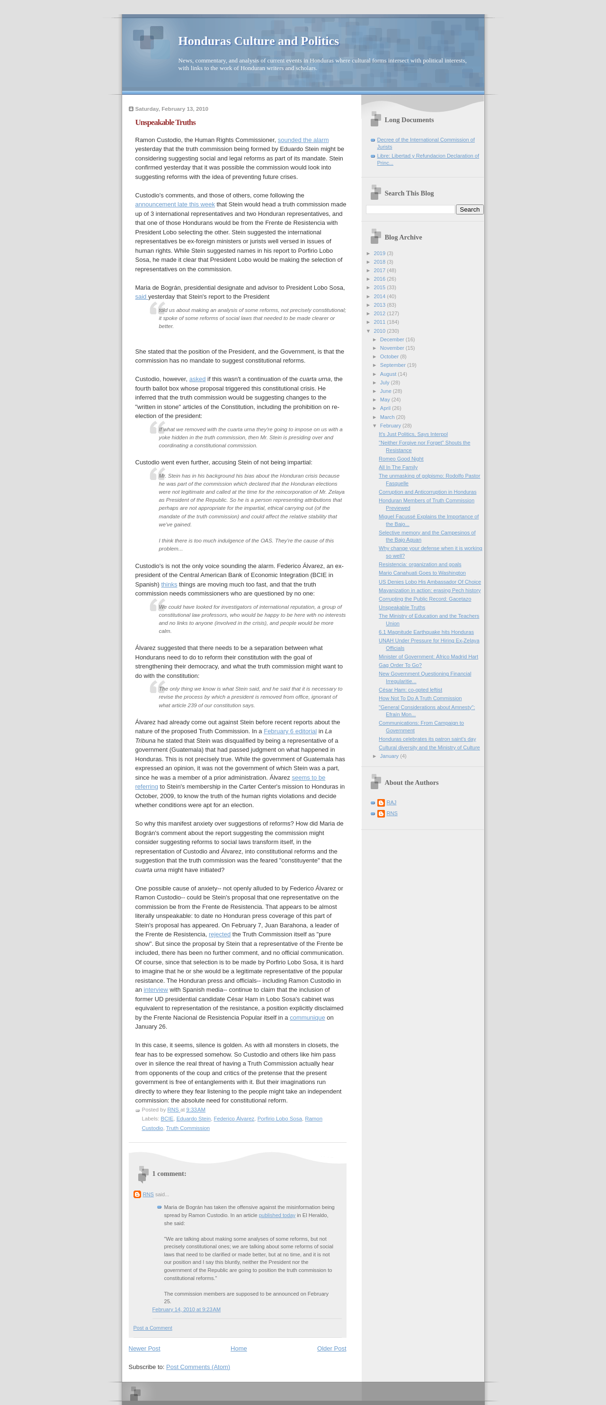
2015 (380, 287)
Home (239, 1348)
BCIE (167, 1118)
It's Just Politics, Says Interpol (413, 434)
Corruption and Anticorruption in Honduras (427, 492)
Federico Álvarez (234, 1118)
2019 (380, 253)
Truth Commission (188, 1128)
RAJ (392, 802)
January (390, 756)
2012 (380, 313)
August (389, 374)
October (390, 356)
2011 (380, 322)
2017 (380, 270)
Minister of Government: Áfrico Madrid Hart (428, 656)
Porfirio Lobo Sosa (280, 1118)
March (388, 417)
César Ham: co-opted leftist (410, 690)
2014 (380, 296)
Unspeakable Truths (402, 607)
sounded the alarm (303, 139)
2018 (380, 262)
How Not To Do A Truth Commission (420, 698)
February (391, 425)
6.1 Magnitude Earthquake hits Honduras (426, 632)
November (393, 348)
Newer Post (144, 1348)
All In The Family (398, 467)
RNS (148, 1194)
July (385, 382)
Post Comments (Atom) (198, 1366)
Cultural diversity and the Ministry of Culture (429, 747)
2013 (380, 305)
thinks (169, 584)
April (386, 408)
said (141, 296)
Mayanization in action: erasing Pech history (430, 590)
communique (307, 1017)
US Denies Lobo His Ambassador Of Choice (430, 582)
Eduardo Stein (194, 1118)
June (386, 391)
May (386, 399)
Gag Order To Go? (400, 665)
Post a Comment (153, 1328)
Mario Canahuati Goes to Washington (422, 573)
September (393, 365)
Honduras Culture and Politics (258, 41)
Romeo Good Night (401, 459)
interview (156, 989)
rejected (220, 934)
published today (277, 1215)
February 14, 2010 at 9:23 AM (186, 1309)
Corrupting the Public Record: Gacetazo (425, 599)
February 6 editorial (290, 731)
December (393, 339)
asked (197, 378)
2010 (380, 331)
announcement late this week (175, 204)
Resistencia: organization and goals (420, 564)
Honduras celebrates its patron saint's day (427, 739)
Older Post (331, 1348)
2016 (380, 279)
